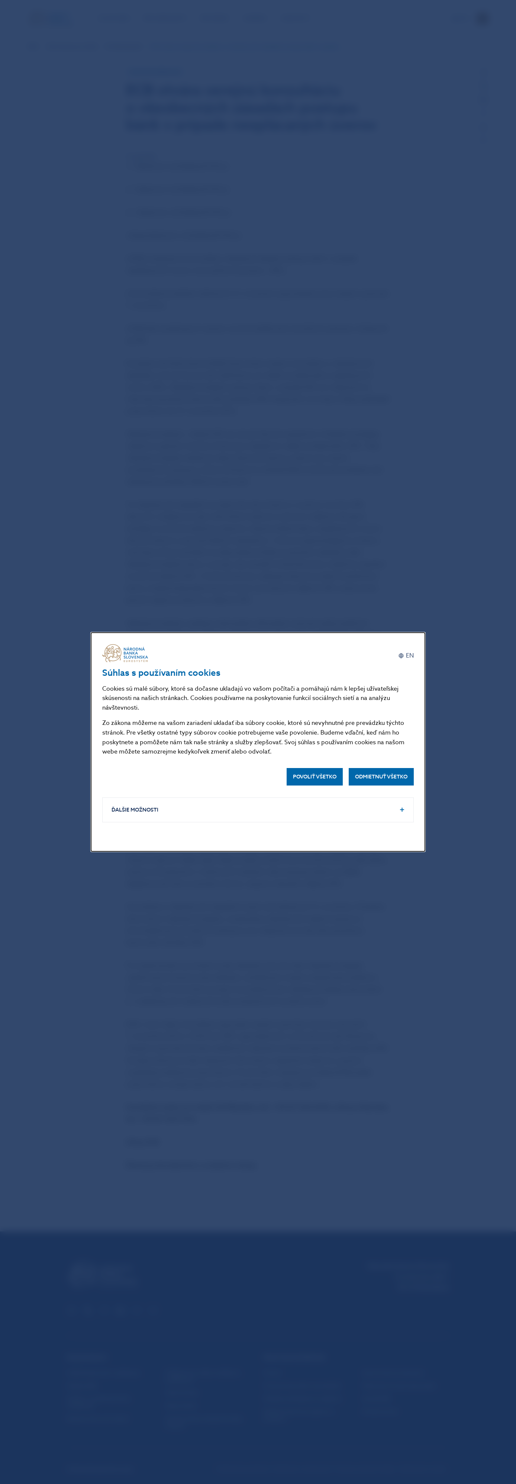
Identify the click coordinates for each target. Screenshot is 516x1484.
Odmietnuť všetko (381, 777)
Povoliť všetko (314, 777)
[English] (406, 656)
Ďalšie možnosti (135, 810)
